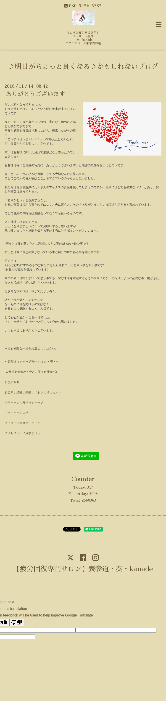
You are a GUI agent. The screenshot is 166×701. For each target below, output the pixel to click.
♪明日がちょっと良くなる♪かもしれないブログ (83, 66)
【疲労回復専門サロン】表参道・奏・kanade (83, 569)
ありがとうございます (35, 94)
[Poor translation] (16, 622)
